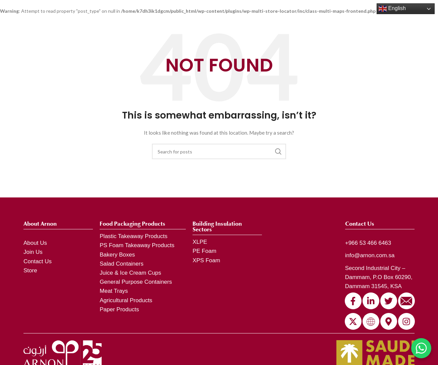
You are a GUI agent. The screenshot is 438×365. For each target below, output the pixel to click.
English (392, 9)
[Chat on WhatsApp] (421, 348)
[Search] (219, 151)
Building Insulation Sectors (217, 226)
